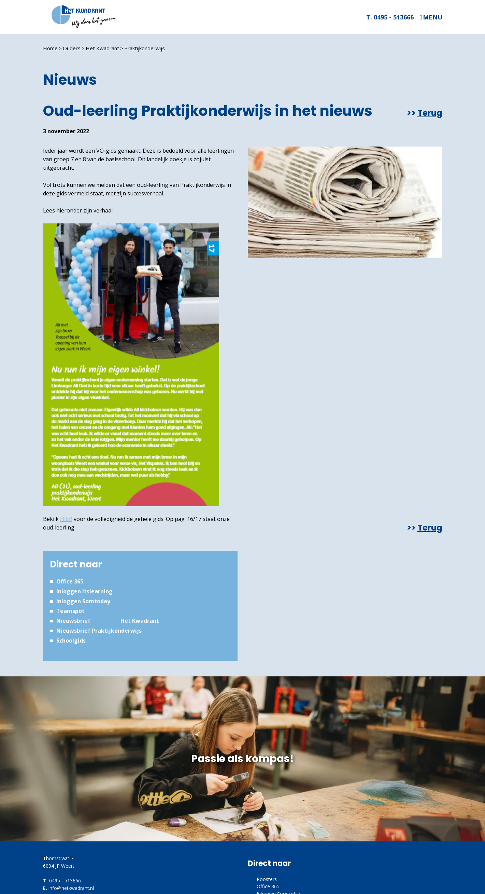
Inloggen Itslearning (84, 591)
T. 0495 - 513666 (390, 17)
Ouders (72, 48)
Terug (429, 113)
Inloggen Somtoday (83, 601)
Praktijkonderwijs (144, 48)
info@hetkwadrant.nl (71, 888)
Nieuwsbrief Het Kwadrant (107, 620)
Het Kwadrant (102, 48)
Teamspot (70, 611)
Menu (432, 17)
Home (50, 48)
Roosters (267, 879)
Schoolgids (71, 640)
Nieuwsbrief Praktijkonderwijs (99, 630)
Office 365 (69, 581)
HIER (66, 519)
